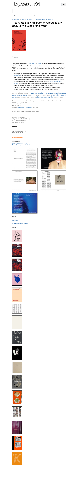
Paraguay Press (27, 19)
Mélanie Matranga (41, 97)
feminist (31, 64)
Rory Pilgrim (50, 97)
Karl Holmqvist (57, 95)
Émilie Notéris (28, 107)
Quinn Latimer (54, 81)
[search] (53, 4)
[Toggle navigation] (15, 11)
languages (17, 75)
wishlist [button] (15, 58)
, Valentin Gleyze (19, 143)
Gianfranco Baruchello (37, 93)
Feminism (15, 220)
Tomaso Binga (49, 93)
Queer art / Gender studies (20, 223)
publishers (15, 19)
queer (39, 64)
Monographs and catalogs (44, 19)
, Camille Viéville (21, 145)
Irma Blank (57, 93)
